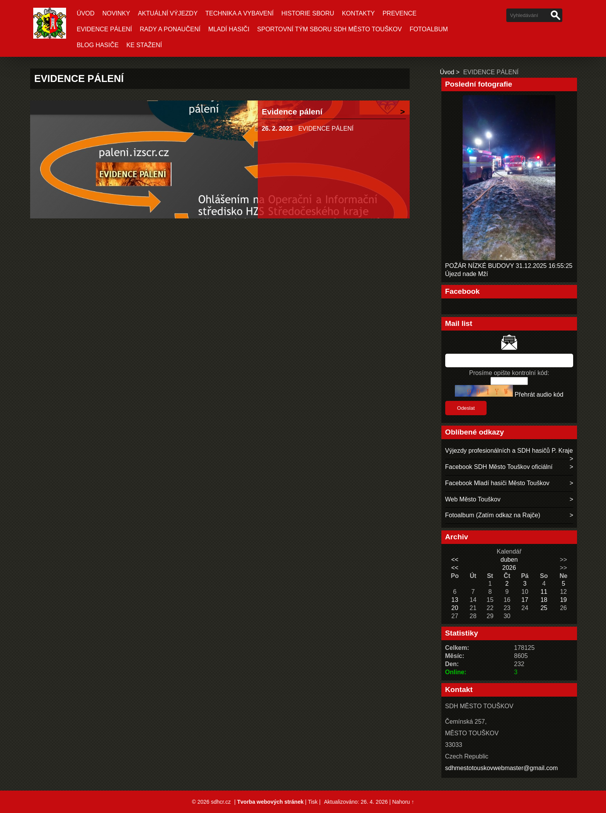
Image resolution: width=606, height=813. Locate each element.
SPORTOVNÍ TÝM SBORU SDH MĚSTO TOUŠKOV (329, 29)
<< (454, 559)
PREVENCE (400, 13)
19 (563, 600)
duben (509, 559)
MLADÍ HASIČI (229, 29)
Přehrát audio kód (538, 394)
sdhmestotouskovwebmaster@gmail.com (501, 768)
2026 (509, 567)
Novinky (116, 13)
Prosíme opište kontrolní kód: (509, 373)
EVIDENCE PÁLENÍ (104, 29)
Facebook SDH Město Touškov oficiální (499, 467)
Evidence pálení (292, 111)
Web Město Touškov (472, 499)
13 (454, 600)
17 (524, 600)
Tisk (313, 802)
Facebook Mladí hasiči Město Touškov (497, 483)
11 (543, 591)
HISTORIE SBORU (307, 13)
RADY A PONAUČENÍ (170, 29)
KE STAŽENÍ (144, 45)
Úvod (85, 13)
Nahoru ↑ (403, 802)
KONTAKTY (358, 13)
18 (543, 600)
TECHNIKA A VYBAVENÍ (239, 13)
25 (543, 608)
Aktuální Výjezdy (168, 13)
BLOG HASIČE (97, 45)
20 (454, 608)
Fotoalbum (429, 29)
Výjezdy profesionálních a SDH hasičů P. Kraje (509, 450)
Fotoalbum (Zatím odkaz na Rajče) (492, 515)
